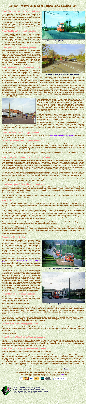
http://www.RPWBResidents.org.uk (62, 136)
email (62, 374)
